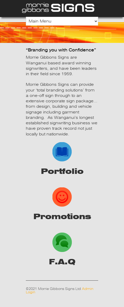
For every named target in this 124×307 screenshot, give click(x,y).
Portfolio (62, 159)
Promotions (62, 204)
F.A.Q (62, 249)
